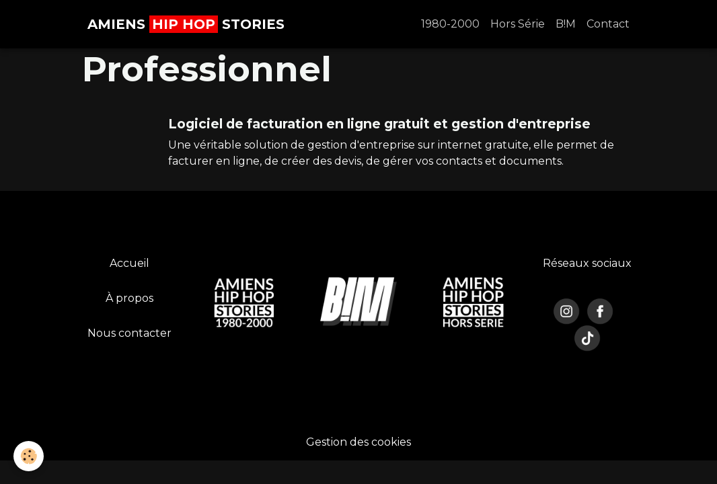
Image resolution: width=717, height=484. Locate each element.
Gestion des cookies (358, 442)
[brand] (186, 24)
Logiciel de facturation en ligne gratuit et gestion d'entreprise (379, 124)
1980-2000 (450, 23)
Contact (608, 23)
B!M (566, 23)
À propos (129, 298)
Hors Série (517, 23)
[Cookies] (28, 456)
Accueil (129, 263)
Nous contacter (129, 333)
